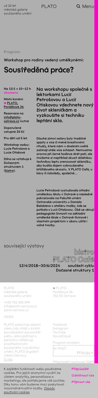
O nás (8, 359)
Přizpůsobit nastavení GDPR (74, 362)
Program (12, 52)
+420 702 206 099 (17, 302)
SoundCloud (62, 336)
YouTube (59, 332)
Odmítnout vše (83, 375)
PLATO (49, 6)
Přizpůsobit (80, 369)
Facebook (60, 324)
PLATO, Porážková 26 (14, 105)
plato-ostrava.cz (16, 310)
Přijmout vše (81, 382)
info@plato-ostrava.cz (12, 119)
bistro (9, 170)
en (11, 317)
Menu (88, 6)
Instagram (60, 328)
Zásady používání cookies (29, 390)
